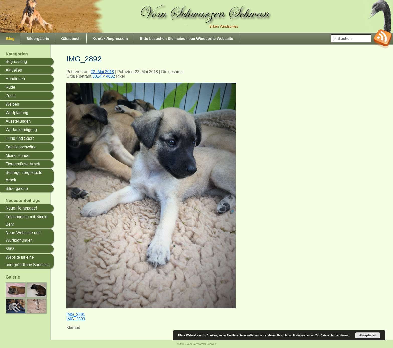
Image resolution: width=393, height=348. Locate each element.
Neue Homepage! (21, 208)
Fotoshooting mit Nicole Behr (26, 220)
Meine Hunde (17, 155)
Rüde (10, 87)
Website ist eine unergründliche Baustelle (28, 261)
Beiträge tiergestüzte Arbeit (24, 176)
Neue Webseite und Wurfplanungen (23, 236)
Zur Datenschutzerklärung (332, 335)
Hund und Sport (20, 138)
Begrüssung (16, 61)
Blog (10, 38)
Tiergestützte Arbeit (23, 164)
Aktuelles (14, 70)
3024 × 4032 (103, 76)
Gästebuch (71, 38)
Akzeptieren (367, 335)
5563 (10, 249)
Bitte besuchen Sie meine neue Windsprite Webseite (186, 38)
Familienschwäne (21, 147)
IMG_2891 (75, 314)
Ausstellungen (18, 121)
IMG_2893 (75, 319)
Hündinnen (15, 79)
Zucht (11, 96)
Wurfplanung (17, 113)
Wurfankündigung (21, 130)
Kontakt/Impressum (110, 38)
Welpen (12, 104)
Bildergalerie (37, 38)
